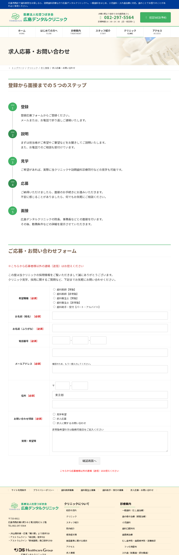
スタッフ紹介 (72, 525)
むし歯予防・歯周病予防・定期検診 (139, 543)
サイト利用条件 (19, 493)
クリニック (71, 519)
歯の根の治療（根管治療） (134, 519)
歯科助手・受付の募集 (112, 493)
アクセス (70, 550)
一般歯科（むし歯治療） (133, 513)
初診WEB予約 (155, 17)
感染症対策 (71, 537)
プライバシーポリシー (43, 493)
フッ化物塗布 (130, 550)
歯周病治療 (127, 537)
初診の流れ (71, 513)
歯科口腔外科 (128, 531)
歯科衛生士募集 (88, 493)
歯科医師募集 (67, 493)
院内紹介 (70, 531)
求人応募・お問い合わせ (141, 493)
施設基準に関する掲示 (76, 543)
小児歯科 (126, 525)
